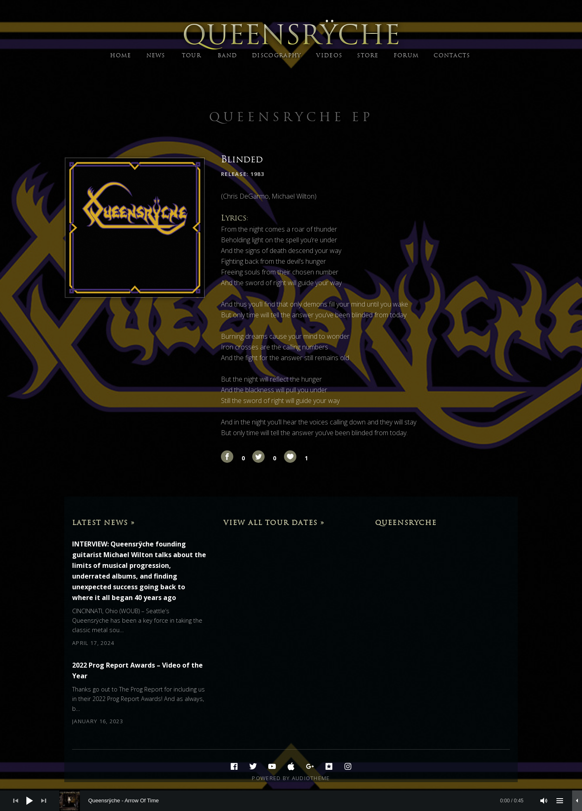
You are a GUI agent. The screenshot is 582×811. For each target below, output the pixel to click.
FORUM (406, 55)
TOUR (191, 55)
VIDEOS (329, 55)
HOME (120, 55)
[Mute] (544, 800)
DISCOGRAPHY (276, 55)
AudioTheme (311, 778)
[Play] (29, 800)
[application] (291, 800)
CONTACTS (452, 55)
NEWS (155, 55)
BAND (227, 55)
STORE (368, 55)
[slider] (295, 800)
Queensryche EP (291, 116)
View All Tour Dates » (274, 522)
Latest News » (103, 522)
